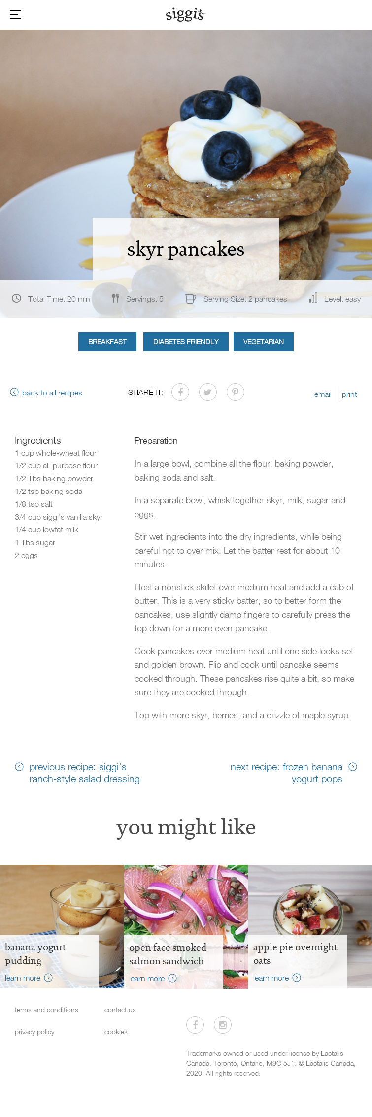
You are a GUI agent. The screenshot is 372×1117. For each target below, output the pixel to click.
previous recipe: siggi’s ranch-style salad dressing (85, 772)
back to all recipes (52, 392)
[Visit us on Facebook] (195, 1025)
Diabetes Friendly (186, 341)
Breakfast (107, 341)
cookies (116, 1031)
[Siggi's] (186, 14)
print (349, 394)
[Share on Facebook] (180, 392)
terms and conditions (46, 1009)
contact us (120, 1009)
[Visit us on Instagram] (223, 1025)
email (323, 394)
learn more (22, 978)
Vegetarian (263, 341)
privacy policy (34, 1031)
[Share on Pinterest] (235, 392)
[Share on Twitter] (208, 392)
